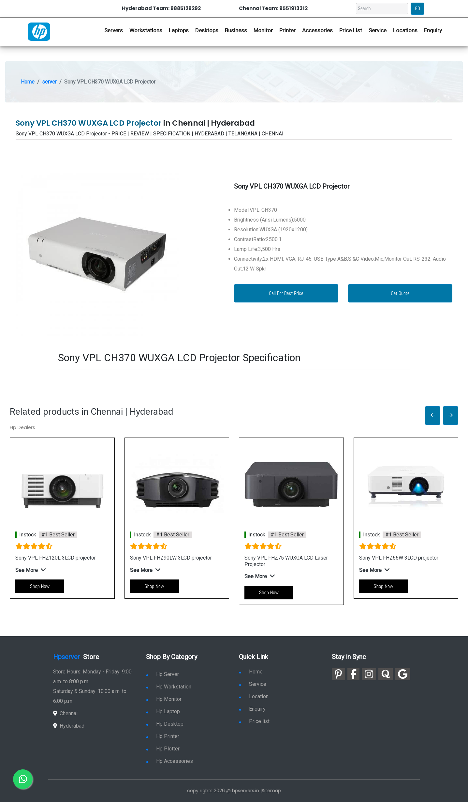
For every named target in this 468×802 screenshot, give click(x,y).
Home (28, 82)
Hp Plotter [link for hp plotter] (163, 749)
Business (236, 30)
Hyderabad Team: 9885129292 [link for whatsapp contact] (161, 8)
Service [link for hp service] (378, 30)
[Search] (382, 8)
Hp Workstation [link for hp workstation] (168, 687)
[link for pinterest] (338, 674)
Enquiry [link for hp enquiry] (433, 30)
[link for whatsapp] (23, 779)
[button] (432, 415)
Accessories (317, 30)
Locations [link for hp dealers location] (405, 30)
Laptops (179, 30)
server (49, 82)
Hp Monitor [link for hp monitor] (164, 699)
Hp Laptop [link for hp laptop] (163, 711)
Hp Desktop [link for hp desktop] (164, 724)
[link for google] (402, 674)
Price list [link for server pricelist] (254, 721)
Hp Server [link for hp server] (162, 674)
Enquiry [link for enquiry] (252, 709)
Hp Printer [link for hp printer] (162, 736)
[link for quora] (385, 674)
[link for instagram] (369, 674)
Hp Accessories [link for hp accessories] (169, 761)
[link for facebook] (353, 674)
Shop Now (40, 586)
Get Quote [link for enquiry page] (400, 293)
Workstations (145, 30)
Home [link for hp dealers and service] (251, 672)
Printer (287, 30)
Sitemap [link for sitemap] (271, 790)
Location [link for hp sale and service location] (254, 696)
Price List (350, 30)
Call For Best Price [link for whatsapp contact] (286, 293)
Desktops (206, 30)
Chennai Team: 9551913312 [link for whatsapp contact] (273, 8)
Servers (113, 30)
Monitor (263, 30)
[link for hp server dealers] (39, 31)
